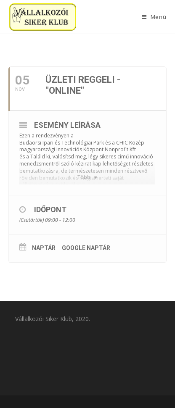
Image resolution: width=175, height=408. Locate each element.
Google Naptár (86, 248)
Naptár (44, 248)
